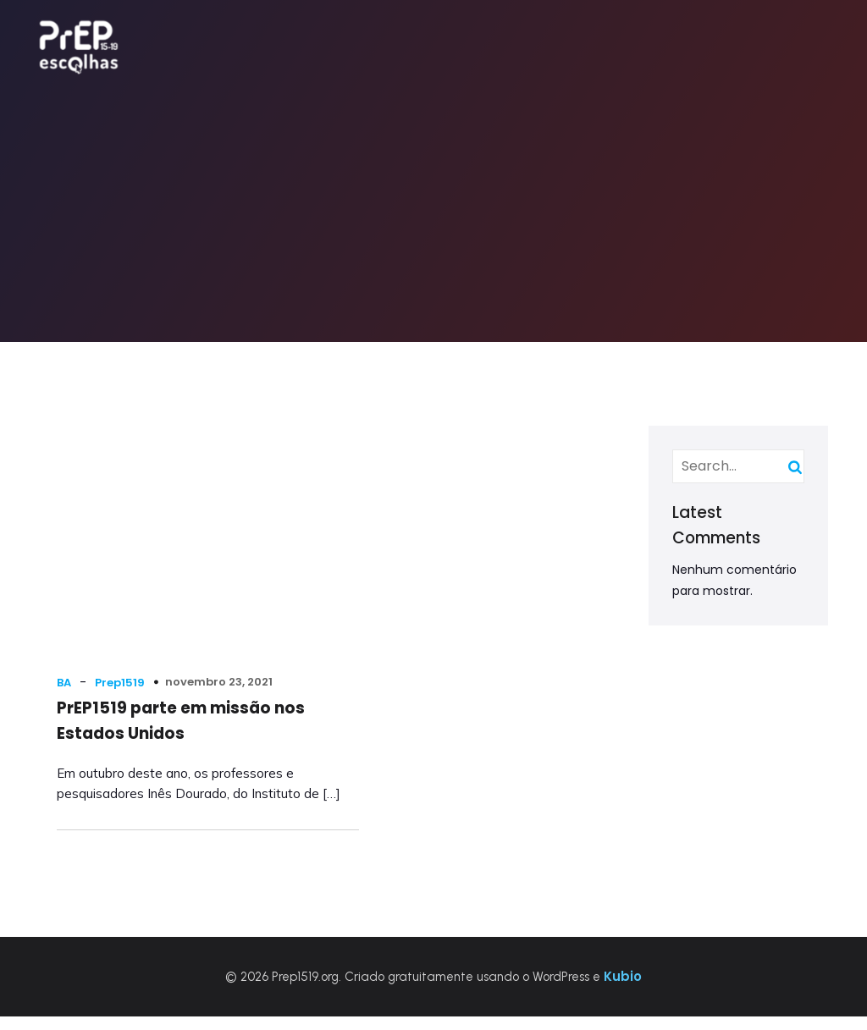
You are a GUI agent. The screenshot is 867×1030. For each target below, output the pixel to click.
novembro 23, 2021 (221, 666)
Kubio (623, 990)
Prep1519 (122, 666)
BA (66, 666)
